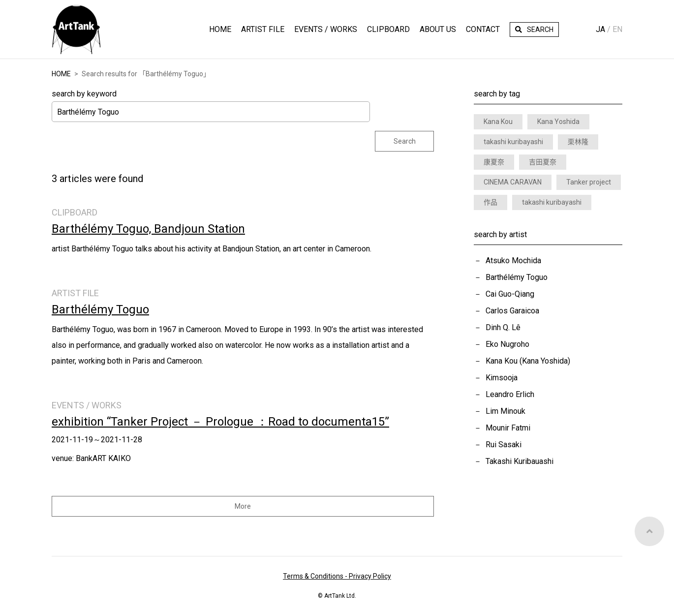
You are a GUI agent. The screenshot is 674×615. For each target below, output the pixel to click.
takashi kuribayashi (513, 142)
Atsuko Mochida (513, 260)
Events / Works (325, 29)
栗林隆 (578, 142)
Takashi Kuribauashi (519, 461)
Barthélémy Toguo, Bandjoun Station (148, 229)
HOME (220, 29)
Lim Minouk (505, 411)
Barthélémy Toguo (517, 277)
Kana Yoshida (558, 121)
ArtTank (76, 29)
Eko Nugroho (507, 344)
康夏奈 (494, 162)
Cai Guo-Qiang (510, 294)
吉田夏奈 (542, 162)
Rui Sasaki (503, 444)
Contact (483, 29)
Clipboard (388, 29)
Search (540, 29)
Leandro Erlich (510, 394)
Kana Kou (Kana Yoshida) (528, 361)
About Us (438, 29)
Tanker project (588, 182)
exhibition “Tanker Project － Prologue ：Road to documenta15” (220, 422)
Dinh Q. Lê (503, 327)
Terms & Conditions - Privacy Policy (337, 576)
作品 (490, 202)
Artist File (262, 29)
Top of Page (649, 531)
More (243, 506)
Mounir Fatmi (508, 427)
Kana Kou (498, 121)
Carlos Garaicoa (512, 310)
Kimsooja (502, 377)
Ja (600, 29)
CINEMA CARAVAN (513, 182)
